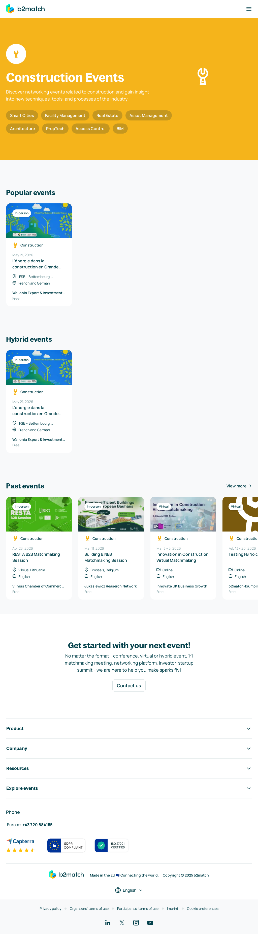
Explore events (129, 788)
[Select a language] (129, 890)
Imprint (172, 908)
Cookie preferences (202, 908)
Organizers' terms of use (89, 908)
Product (129, 729)
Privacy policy (50, 908)
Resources (129, 768)
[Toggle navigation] (249, 9)
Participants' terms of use (137, 908)
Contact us (129, 685)
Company (129, 748)
